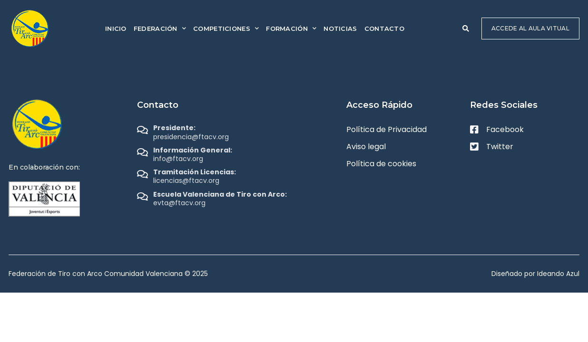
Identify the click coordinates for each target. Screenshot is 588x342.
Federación (160, 28)
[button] (466, 28)
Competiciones (226, 28)
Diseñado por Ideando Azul (535, 273)
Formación (291, 28)
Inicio (116, 28)
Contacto (384, 28)
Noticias (340, 28)
